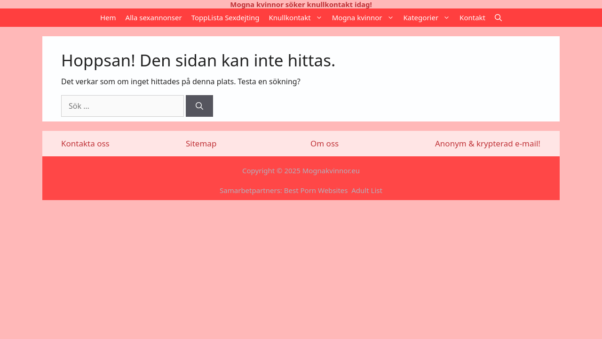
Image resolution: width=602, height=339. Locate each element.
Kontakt (472, 17)
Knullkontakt (298, 17)
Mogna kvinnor (365, 17)
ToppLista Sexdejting (225, 17)
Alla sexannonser (154, 17)
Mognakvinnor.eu (331, 170)
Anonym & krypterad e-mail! (487, 143)
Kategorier (429, 17)
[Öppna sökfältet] (498, 17)
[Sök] (199, 106)
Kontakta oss (85, 143)
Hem (108, 17)
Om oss (324, 143)
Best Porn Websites (316, 190)
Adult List (366, 190)
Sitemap (201, 143)
